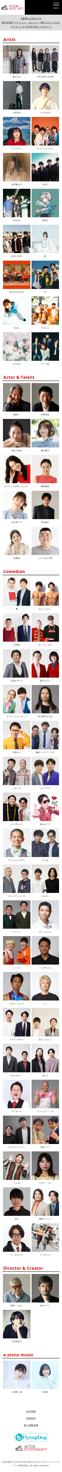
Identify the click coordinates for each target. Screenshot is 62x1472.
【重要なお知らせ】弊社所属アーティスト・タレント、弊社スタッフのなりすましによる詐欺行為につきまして (31, 22)
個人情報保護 (31, 1425)
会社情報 (31, 1411)
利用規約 (31, 1418)
